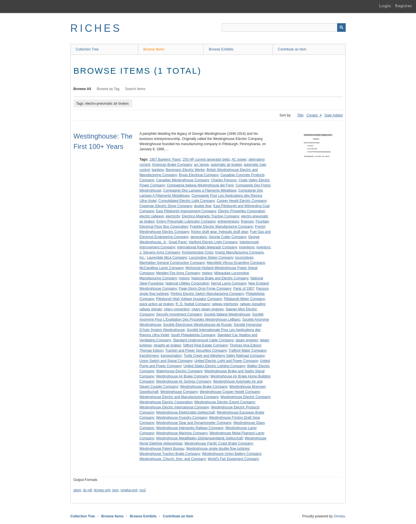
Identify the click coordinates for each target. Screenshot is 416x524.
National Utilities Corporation (187, 283)
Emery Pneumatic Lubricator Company (185, 221)
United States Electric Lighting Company (214, 366)
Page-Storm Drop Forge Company (205, 289)
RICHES (96, 28)
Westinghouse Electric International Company (174, 407)
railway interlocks (225, 304)
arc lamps (201, 165)
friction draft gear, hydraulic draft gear (219, 232)
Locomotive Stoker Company (211, 258)
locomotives (244, 258)
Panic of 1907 (243, 289)
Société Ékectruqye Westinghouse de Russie (197, 325)
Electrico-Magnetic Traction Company (210, 216)
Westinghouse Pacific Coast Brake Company (218, 443)
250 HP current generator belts (206, 159)
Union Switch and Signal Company (166, 361)
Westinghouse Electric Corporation (166, 402)
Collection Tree (87, 49)
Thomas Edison (151, 350)
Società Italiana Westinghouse (227, 314)
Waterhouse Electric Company (179, 371)
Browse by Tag (108, 89)
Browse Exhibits (221, 49)
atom (77, 490)
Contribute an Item (292, 49)
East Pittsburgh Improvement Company (186, 211)
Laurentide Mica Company (167, 258)
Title (300, 115)
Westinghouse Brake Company (203, 387)
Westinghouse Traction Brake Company (169, 454)
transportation (171, 356)
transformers (149, 356)
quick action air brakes (156, 304)
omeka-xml (128, 490)
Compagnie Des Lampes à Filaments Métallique (199, 190)
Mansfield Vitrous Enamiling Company (236, 263)
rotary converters (177, 309)
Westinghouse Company (179, 392)
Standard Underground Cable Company (203, 340)
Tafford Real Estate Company (205, 345)
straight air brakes (167, 345)
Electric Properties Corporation (241, 211)
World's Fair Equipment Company (233, 459)
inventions (246, 247)
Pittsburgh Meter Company (244, 299)
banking (158, 170)
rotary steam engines (207, 309)
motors (184, 278)
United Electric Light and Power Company (226, 361)
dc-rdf (87, 490)
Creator (312, 115)
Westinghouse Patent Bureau (161, 449)
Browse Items (153, 49)
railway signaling (252, 304)
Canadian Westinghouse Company (182, 180)
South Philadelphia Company (193, 335)
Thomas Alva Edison (245, 345)
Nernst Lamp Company (228, 283)
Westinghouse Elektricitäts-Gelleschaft (185, 412)
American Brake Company (172, 165)
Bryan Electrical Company (198, 175)
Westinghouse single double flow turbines (218, 449)
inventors (263, 247)
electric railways (151, 216)
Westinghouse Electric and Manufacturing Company (179, 397)
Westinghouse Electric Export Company (224, 402)
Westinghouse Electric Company (245, 397)
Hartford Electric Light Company (213, 242)
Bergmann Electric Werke (185, 170)
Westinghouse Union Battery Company (231, 454)
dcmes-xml (102, 490)
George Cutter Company (227, 237)
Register (403, 5)
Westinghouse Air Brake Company (182, 376)
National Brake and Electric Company (219, 278)
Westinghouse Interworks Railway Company (189, 428)
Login (385, 5)
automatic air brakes (226, 165)
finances (247, 221)
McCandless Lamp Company (161, 268)
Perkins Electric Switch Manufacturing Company (207, 294)
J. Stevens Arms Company (159, 252)
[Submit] (341, 27)
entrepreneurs (228, 221)
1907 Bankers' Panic (165, 159)
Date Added (333, 115)
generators (198, 237)
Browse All (82, 89)
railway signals (150, 309)
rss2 (142, 490)
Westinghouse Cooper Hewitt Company (230, 392)
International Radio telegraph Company (207, 247)
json (115, 490)
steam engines (247, 340)
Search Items (135, 89)
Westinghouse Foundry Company (181, 418)
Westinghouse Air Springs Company (183, 381)
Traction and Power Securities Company (196, 350)
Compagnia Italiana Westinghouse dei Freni (200, 185)
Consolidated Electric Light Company (186, 201)
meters (207, 273)
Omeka (339, 516)
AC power (239, 159)
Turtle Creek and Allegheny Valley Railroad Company (224, 356)
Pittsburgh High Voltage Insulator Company (189, 299)
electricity (173, 216)
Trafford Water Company (247, 350)
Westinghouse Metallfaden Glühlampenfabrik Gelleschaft (199, 438)
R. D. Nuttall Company (193, 304)
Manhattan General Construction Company (172, 263)
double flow (202, 206)
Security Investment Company (179, 314)
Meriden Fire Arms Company (178, 273)
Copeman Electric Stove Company (165, 206)
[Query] (284, 27)
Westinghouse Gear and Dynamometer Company (194, 423)
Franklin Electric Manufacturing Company (221, 227)
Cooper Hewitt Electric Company (241, 201)
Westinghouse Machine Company (181, 433)
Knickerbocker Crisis (197, 252)
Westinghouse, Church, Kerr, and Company (172, 459)
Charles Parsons (224, 180)
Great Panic (178, 242)
